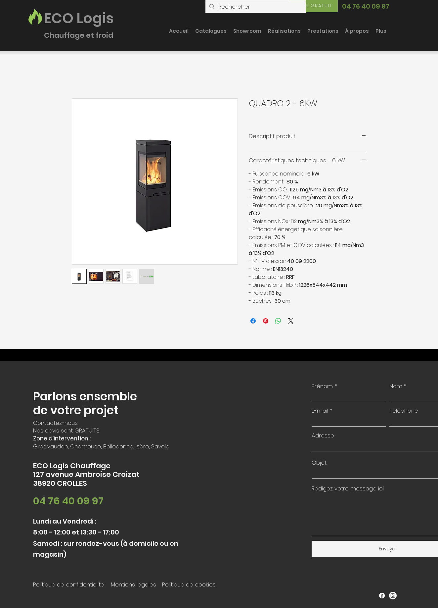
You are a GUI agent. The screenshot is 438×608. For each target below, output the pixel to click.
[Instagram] (393, 595)
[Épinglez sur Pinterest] (266, 321)
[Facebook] (382, 595)
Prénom (322, 386)
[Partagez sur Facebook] (253, 321)
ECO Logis (79, 18)
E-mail (320, 411)
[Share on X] (291, 321)
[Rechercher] (255, 7)
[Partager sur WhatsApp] (278, 321)
